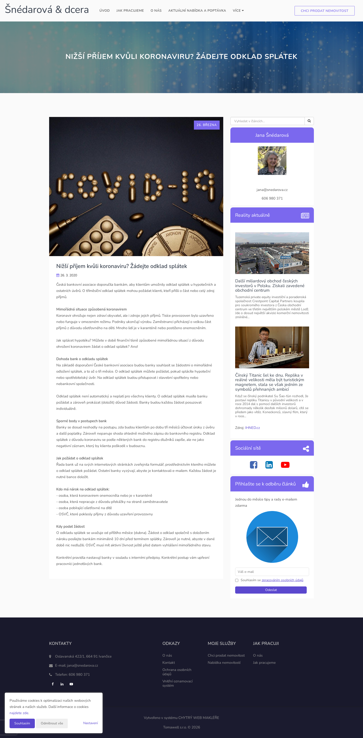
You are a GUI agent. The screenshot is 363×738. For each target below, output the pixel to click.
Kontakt (168, 662)
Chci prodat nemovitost (324, 11)
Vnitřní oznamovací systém (177, 683)
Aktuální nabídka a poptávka (197, 10)
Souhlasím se (251, 580)
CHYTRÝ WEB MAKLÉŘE (198, 717)
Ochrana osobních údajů (177, 671)
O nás (155, 10)
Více (238, 10)
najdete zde (19, 713)
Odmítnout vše (52, 723)
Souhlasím (22, 723)
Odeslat (271, 590)
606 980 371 (79, 674)
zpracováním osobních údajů (282, 580)
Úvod (104, 10)
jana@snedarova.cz (82, 665)
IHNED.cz (252, 427)
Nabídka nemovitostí (224, 662)
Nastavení (90, 723)
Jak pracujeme (130, 10)
